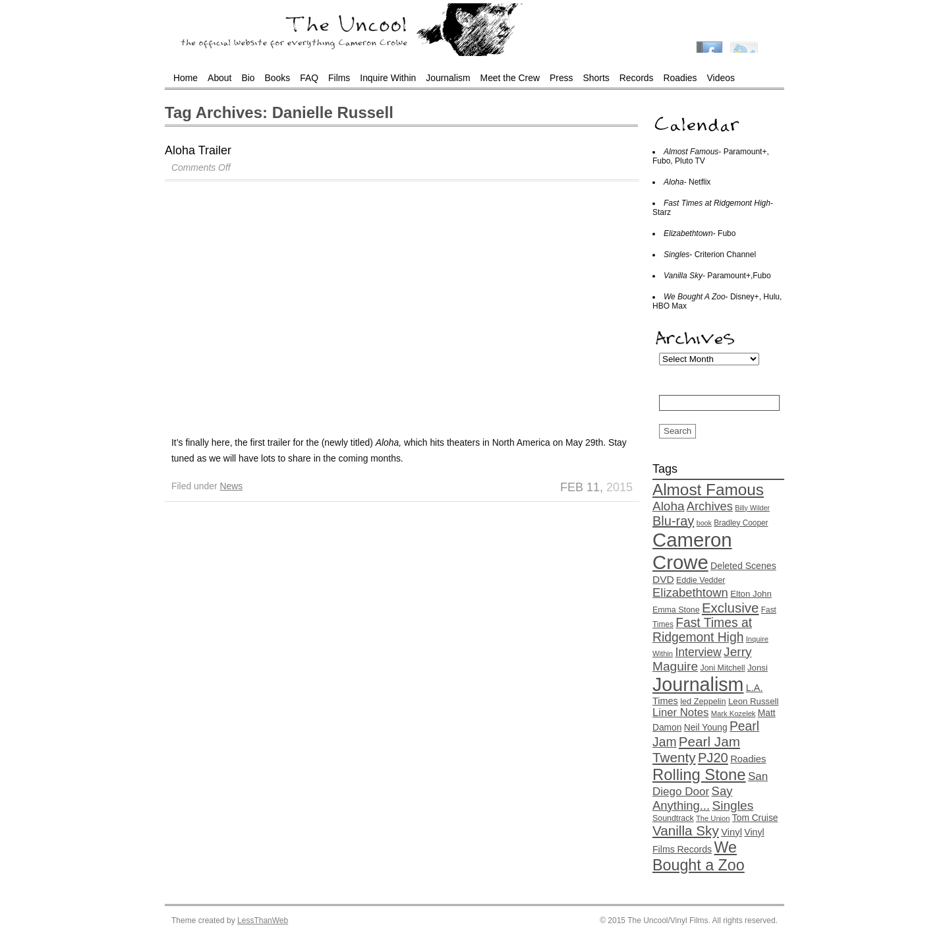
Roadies (680, 78)
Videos (721, 78)
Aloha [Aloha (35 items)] (668, 506)
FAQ (309, 78)
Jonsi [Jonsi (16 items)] (757, 668)
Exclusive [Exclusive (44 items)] (730, 607)
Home (185, 78)
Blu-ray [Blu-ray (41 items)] (673, 521)
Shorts (596, 78)
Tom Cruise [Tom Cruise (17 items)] (755, 818)
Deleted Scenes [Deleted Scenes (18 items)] (743, 565)
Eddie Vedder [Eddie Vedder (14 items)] (700, 580)
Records (636, 78)
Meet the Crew (510, 78)
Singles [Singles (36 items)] (732, 805)
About (219, 78)
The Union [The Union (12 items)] (713, 818)
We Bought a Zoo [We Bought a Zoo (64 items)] (698, 856)
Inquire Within (388, 78)
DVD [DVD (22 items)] (663, 579)
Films (339, 78)
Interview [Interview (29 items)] (698, 652)
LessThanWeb (262, 920)
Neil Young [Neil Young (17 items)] (706, 728)
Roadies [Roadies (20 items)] (748, 759)
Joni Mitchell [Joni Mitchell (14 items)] (722, 668)
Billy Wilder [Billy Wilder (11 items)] (752, 508)
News (231, 486)
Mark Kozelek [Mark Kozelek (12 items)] (733, 713)
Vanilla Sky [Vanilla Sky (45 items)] (685, 830)
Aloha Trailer (198, 150)
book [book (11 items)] (704, 523)
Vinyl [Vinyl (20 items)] (731, 832)
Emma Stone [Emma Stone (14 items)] (676, 610)
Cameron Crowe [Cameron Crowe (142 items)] (692, 551)
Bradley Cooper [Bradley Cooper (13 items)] (741, 523)
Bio (247, 78)
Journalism (448, 78)
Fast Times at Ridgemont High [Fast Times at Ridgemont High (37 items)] (702, 630)
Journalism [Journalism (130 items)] (697, 684)
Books (278, 78)
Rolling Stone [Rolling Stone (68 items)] (699, 774)
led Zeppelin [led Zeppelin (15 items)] (703, 701)
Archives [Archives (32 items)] (710, 506)
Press (561, 78)
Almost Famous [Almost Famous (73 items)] (708, 489)
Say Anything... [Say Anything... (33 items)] (692, 798)
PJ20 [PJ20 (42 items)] (713, 757)
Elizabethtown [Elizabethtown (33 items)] (690, 592)
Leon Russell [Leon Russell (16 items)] (753, 701)
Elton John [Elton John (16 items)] (751, 594)
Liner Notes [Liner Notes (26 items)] (680, 712)
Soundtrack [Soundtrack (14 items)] (673, 818)
